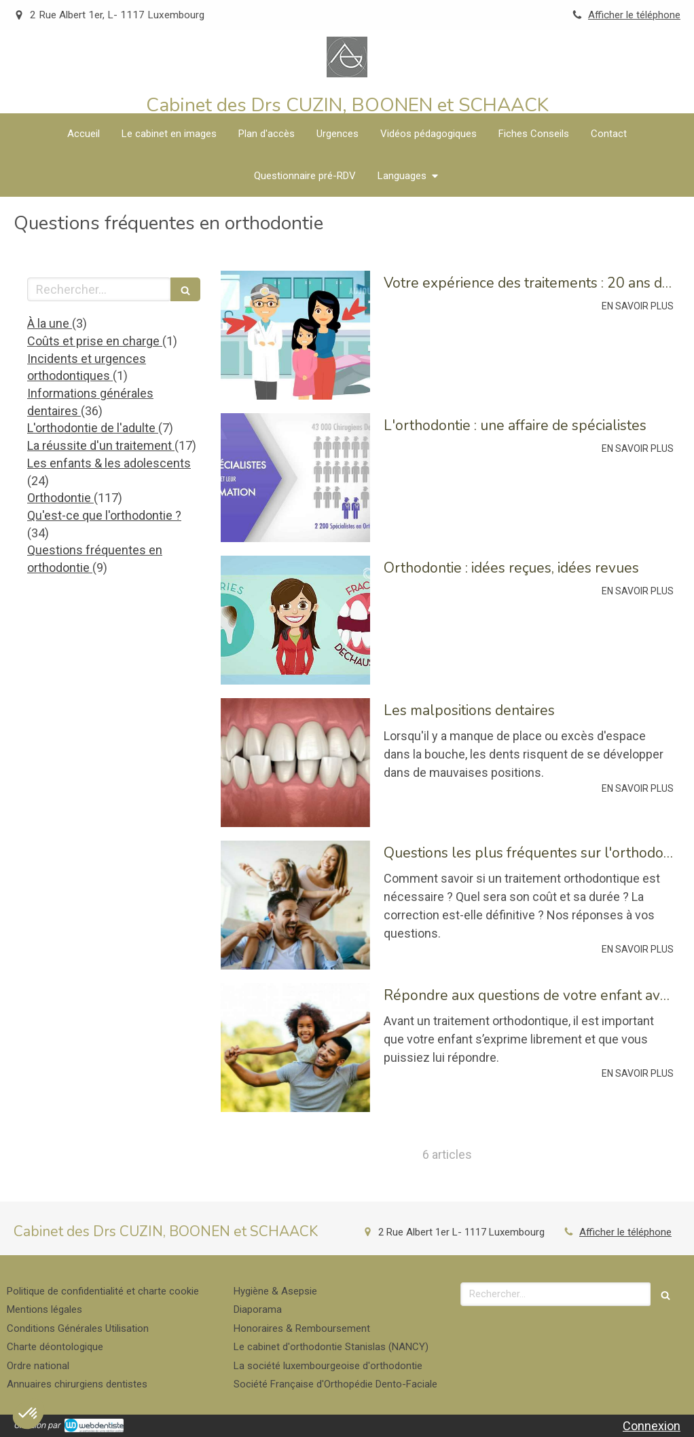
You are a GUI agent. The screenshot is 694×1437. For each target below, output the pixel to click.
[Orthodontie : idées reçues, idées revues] (295, 620)
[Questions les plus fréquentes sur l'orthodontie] (295, 905)
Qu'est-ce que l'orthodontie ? (104, 515)
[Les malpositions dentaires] (295, 762)
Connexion (651, 1426)
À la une (49, 323)
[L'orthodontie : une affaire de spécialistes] (295, 477)
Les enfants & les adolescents (109, 463)
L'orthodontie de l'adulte (92, 428)
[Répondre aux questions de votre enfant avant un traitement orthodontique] (295, 1047)
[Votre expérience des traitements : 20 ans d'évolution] (295, 335)
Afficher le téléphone (634, 15)
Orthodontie (60, 498)
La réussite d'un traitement (101, 445)
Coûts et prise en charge (94, 341)
